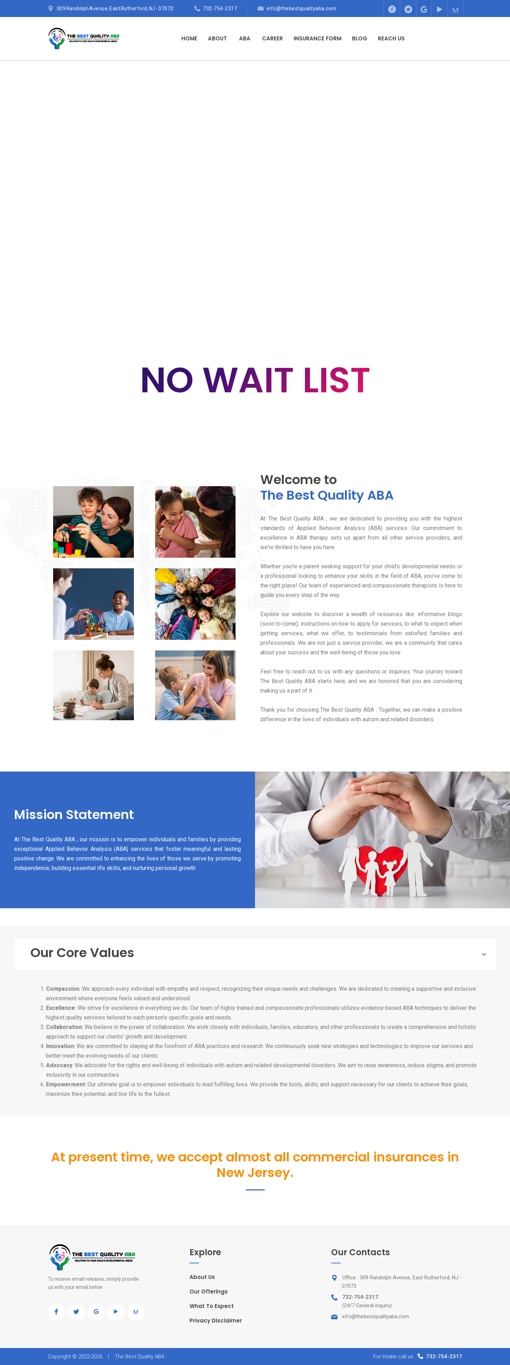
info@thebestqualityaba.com (301, 8)
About (217, 38)
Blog (359, 38)
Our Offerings (208, 1291)
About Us (202, 1277)
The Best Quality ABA (139, 1356)
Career (272, 38)
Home (189, 38)
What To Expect (211, 1306)
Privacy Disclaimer (215, 1320)
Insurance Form (317, 38)
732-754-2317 (220, 8)
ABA (244, 38)
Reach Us (391, 38)
